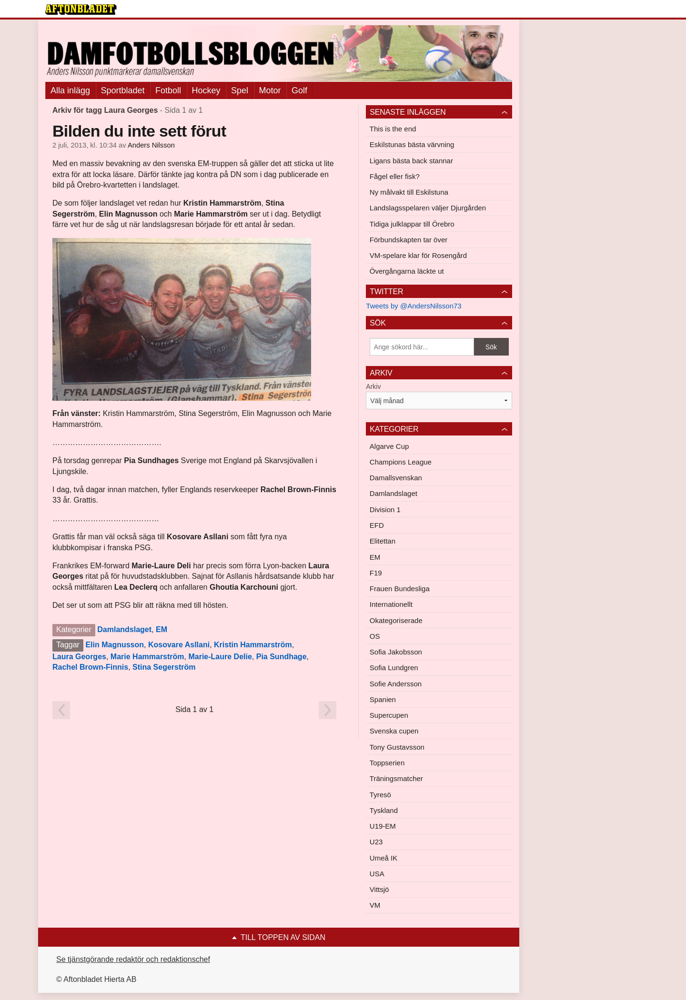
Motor (270, 90)
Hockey (206, 90)
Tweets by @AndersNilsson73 (413, 306)
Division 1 (385, 509)
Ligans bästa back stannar (411, 161)
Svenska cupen (394, 731)
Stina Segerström (163, 667)
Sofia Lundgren (394, 667)
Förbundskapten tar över (408, 240)
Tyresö (380, 795)
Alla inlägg (70, 90)
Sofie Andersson (396, 684)
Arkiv (373, 386)
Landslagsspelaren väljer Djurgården (428, 208)
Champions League (401, 462)
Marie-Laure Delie (220, 657)
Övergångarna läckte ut (407, 271)
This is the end (393, 129)
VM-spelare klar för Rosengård (418, 255)
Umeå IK (383, 858)
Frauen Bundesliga (400, 588)
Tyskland (384, 810)
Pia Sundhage (281, 657)
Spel (239, 90)
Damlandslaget (124, 629)
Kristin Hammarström (253, 645)
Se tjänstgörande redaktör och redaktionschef (133, 959)
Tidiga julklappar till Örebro (412, 224)
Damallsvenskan (396, 478)
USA (377, 874)
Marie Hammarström (147, 657)
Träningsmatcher (396, 778)
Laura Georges (79, 657)
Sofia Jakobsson (396, 652)
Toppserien (387, 763)
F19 (376, 573)
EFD (377, 525)
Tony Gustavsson (397, 747)
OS (375, 636)
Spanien (383, 699)
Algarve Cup (389, 446)
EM (161, 629)
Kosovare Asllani (179, 645)
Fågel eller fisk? (395, 176)
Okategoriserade (396, 620)
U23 (376, 842)
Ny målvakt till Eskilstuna (409, 192)
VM (375, 905)
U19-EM (383, 826)
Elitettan (382, 541)
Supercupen (389, 715)
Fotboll (168, 90)
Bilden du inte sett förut (139, 131)
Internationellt (391, 604)
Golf (299, 90)
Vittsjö (379, 889)
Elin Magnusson (114, 645)
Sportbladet (123, 90)
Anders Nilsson (151, 145)
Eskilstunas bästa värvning (412, 144)
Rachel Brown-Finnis (90, 667)
